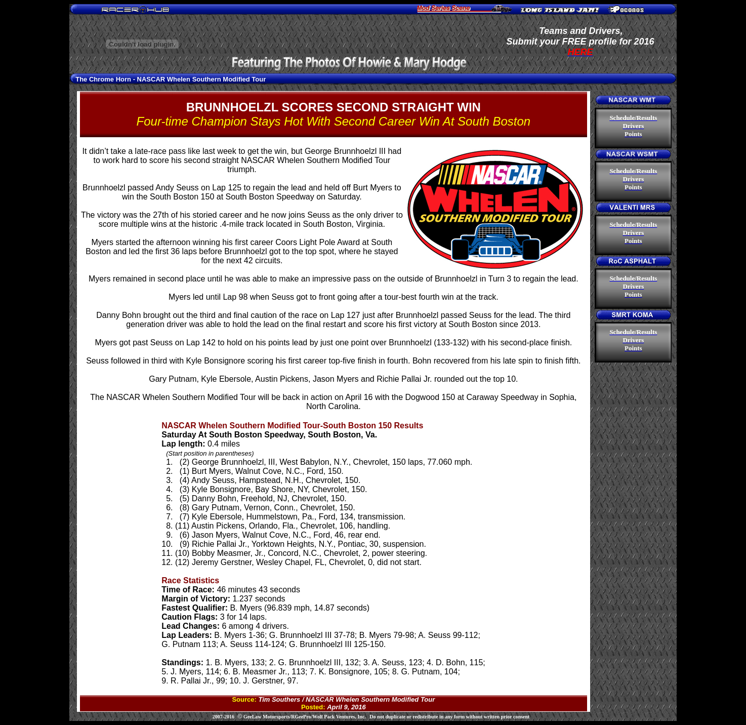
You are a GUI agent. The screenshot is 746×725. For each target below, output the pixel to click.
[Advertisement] (349, 32)
